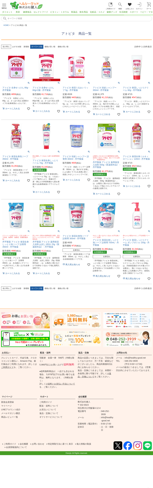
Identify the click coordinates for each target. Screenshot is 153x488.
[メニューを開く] (4, 6)
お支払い (6, 352)
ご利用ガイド (7, 367)
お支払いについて (47, 409)
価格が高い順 (63, 47)
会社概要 (82, 396)
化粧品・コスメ (97, 12)
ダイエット (7, 12)
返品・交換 (83, 352)
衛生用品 (83, 12)
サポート (44, 396)
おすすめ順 (16, 47)
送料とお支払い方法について (61, 384)
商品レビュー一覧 (9, 417)
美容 (18, 12)
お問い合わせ (42, 444)
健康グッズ (112, 12)
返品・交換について (48, 413)
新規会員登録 (7, 402)
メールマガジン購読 (10, 413)
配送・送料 (45, 352)
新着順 (26, 47)
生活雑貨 (123, 12)
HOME (6, 25)
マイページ (7, 396)
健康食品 (27, 12)
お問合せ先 (122, 352)
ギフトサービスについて (50, 417)
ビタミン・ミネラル (59, 12)
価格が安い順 (50, 47)
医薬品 (74, 12)
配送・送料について (48, 406)
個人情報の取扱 (93, 444)
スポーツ (134, 12)
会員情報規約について (18, 447)
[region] (76, 12)
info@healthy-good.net (135, 358)
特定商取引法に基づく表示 (67, 444)
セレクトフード (40, 12)
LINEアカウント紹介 (10, 409)
